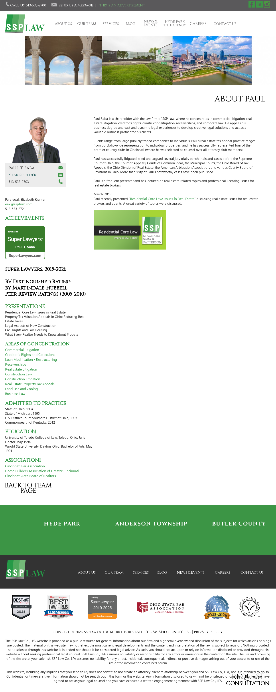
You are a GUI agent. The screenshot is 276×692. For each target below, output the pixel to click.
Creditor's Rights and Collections (30, 354)
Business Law (15, 393)
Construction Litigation (22, 379)
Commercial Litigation (22, 349)
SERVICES (141, 572)
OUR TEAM (114, 572)
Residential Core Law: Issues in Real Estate (162, 198)
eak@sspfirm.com (19, 204)
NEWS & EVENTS (191, 572)
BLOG (162, 572)
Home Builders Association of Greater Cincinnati (42, 470)
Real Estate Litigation (21, 369)
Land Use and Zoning (21, 388)
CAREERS (222, 572)
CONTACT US (252, 572)
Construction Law (18, 374)
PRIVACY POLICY (208, 632)
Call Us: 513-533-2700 (28, 5)
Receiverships (15, 364)
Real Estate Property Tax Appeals (30, 383)
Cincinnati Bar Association (25, 466)
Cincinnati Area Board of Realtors (30, 475)
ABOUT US (87, 572)
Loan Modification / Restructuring (31, 359)
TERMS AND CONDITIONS (168, 632)
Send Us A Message (76, 5)
